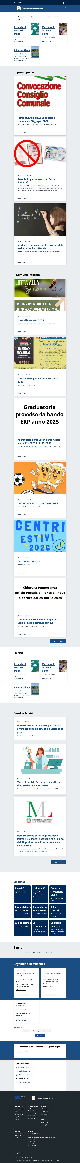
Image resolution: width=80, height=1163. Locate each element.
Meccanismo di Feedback (45, 1118)
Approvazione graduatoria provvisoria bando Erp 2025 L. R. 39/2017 (38, 441)
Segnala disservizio (20, 1117)
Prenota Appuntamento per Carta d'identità (36, 180)
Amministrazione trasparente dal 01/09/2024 (32, 1113)
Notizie (19, 114)
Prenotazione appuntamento (19, 1113)
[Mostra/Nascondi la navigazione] (2, 8)
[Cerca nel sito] (65, 8)
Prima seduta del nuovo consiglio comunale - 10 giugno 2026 (36, 119)
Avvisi (19, 721)
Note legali (44, 1125)
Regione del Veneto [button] (18, 2)
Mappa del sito (19, 1153)
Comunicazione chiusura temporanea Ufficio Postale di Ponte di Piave (38, 621)
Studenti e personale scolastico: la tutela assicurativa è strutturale (40, 246)
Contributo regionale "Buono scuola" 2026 (38, 380)
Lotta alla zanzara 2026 (30, 320)
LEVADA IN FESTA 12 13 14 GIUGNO (37, 503)
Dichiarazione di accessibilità (45, 1113)
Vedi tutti (40, 1035)
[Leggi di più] (22, 132)
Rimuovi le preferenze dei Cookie (23, 1157)
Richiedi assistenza (20, 1109)
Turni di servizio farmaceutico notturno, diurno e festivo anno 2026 (39, 783)
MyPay (17, 1119)
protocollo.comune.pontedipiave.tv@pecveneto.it (41, 1138)
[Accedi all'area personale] (64, 3)
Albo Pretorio (31, 1118)
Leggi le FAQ (44, 1122)
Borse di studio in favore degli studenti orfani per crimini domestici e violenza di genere (40, 728)
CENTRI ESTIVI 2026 (28, 561)
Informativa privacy (46, 1109)
